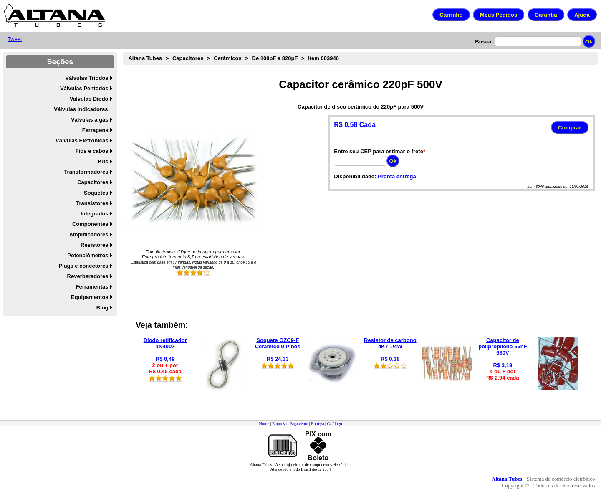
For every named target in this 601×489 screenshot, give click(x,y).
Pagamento (299, 423)
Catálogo (334, 423)
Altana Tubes (145, 58)
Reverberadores (88, 276)
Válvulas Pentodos (84, 88)
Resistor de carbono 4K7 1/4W (390, 343)
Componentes (90, 224)
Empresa (279, 423)
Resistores (94, 245)
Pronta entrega (397, 176)
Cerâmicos (227, 58)
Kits (103, 161)
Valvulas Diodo (89, 99)
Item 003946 (323, 58)
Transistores (92, 203)
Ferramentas (92, 287)
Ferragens (95, 130)
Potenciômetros (87, 255)
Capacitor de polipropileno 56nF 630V (502, 346)
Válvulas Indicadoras (81, 109)
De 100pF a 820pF (275, 58)
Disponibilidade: (355, 176)
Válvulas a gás (90, 120)
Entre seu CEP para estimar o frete (378, 151)
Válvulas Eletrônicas (82, 140)
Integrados (94, 213)
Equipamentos (90, 297)
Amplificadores (89, 234)
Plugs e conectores (83, 266)
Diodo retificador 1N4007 (165, 343)
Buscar (484, 41)
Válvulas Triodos (86, 78)
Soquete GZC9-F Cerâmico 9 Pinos (277, 343)
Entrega (317, 423)
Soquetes (96, 193)
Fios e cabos (92, 151)
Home (264, 423)
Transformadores (86, 172)
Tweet (15, 39)
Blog (102, 307)
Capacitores (92, 182)
